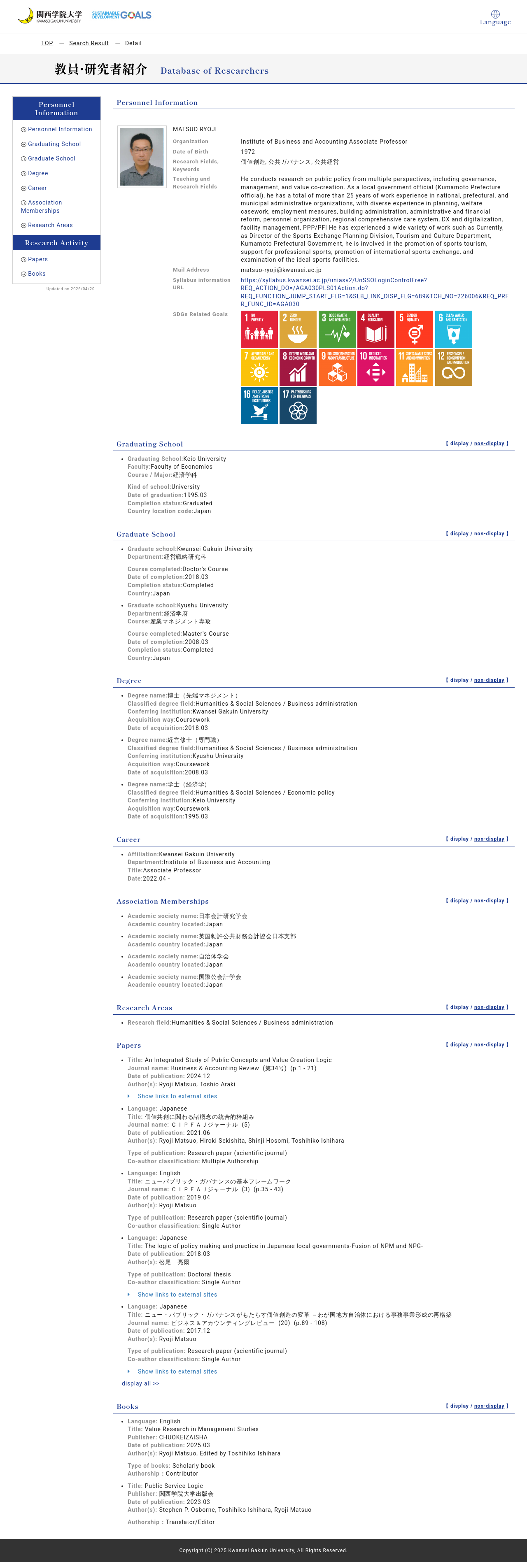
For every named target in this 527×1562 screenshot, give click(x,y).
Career (37, 188)
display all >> (141, 1383)
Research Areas (50, 225)
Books (37, 273)
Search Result (89, 43)
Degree (38, 173)
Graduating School (54, 144)
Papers (38, 259)
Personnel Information (60, 129)
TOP (47, 43)
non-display (489, 443)
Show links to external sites (172, 1096)
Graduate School (52, 158)
